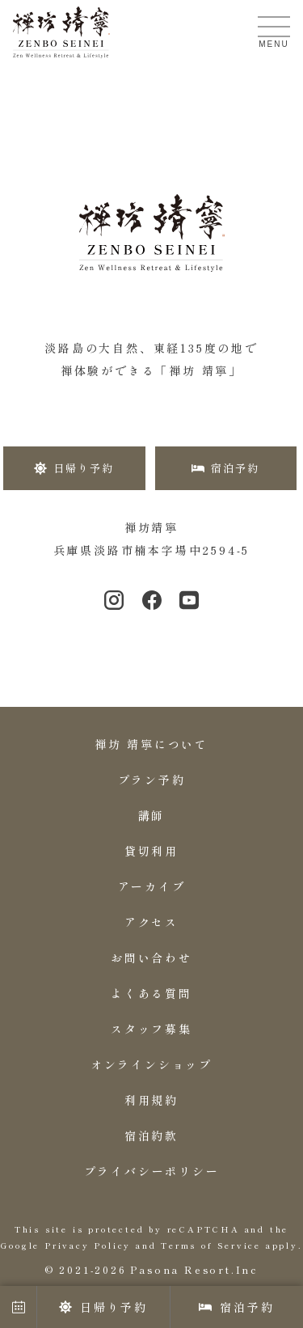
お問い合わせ (151, 957)
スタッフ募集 (151, 1029)
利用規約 (151, 1100)
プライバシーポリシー (152, 1171)
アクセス (151, 922)
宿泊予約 (236, 1307)
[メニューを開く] (274, 26)
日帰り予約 (103, 1307)
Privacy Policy (87, 1245)
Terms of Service (211, 1245)
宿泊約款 (151, 1135)
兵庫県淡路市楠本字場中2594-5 (151, 550)
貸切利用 (151, 851)
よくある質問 (151, 993)
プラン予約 (152, 780)
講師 (152, 815)
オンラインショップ (151, 1064)
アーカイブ (152, 886)
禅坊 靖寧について (151, 744)
